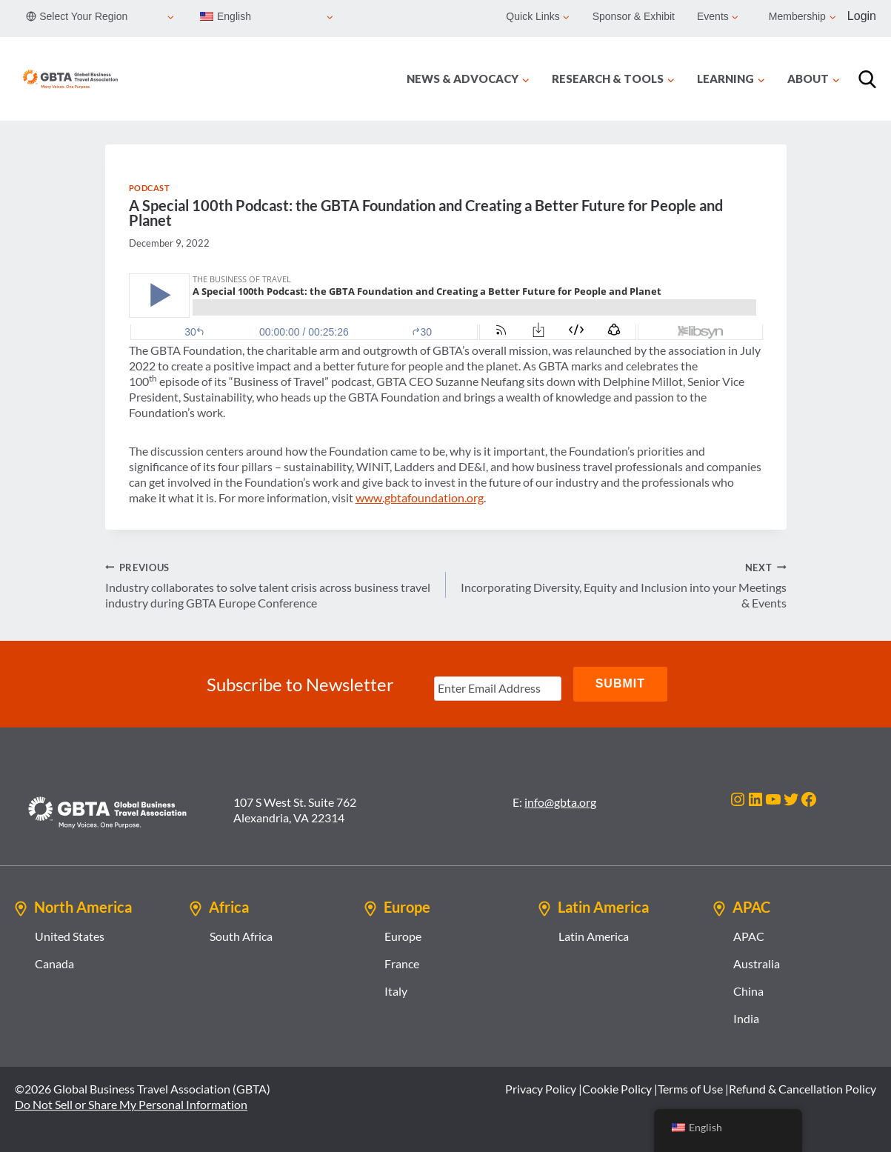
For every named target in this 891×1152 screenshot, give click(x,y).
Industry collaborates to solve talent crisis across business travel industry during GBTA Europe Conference (269, 584)
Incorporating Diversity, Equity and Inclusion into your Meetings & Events (622, 584)
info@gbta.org (560, 801)
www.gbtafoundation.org (420, 497)
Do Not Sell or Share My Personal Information (131, 1103)
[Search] (867, 79)
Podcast (149, 188)
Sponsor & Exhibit (634, 16)
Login (861, 16)
